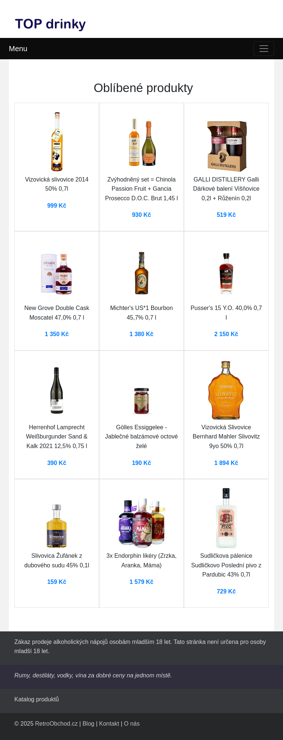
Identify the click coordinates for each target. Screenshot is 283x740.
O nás (132, 723)
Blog (88, 723)
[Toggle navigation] (264, 48)
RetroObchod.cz (56, 723)
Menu (18, 49)
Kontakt (109, 723)
